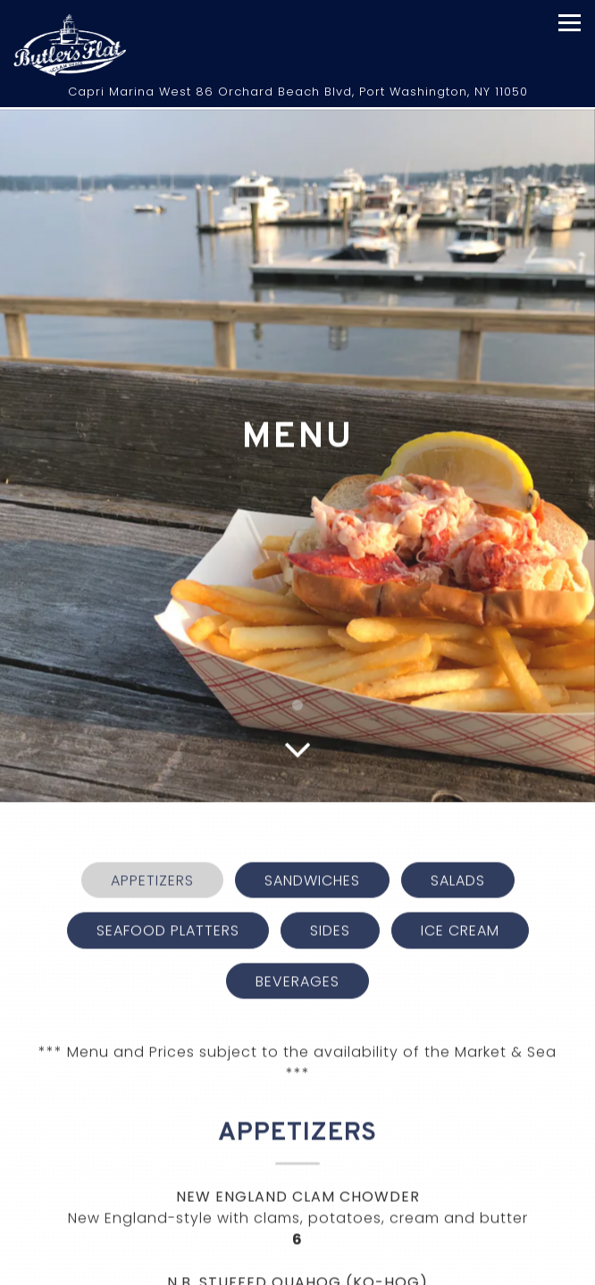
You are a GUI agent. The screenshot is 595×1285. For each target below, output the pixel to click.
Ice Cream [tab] (460, 887)
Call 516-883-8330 (297, 1267)
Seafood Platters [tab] (167, 887)
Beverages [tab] (297, 937)
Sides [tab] (330, 887)
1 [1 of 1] (297, 661)
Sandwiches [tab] (312, 837)
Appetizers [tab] (152, 837)
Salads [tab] (458, 837)
